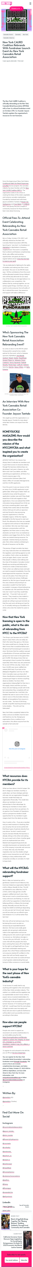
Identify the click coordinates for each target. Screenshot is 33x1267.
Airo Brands (20, 355)
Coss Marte (17, 204)
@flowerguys (7, 1188)
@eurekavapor (7, 1164)
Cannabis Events (8, 34)
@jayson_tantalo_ (8, 1131)
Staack (11, 358)
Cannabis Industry (9, 38)
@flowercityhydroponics (10, 1139)
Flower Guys (12, 365)
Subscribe (24, 1260)
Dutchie (11, 367)
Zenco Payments (15, 362)
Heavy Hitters (18, 367)
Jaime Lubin (14, 61)
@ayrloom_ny (7, 1156)
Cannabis (18, 34)
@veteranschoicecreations (11, 1176)
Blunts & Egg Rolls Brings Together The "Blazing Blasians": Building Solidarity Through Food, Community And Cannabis (20, 1223)
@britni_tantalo (8, 1135)
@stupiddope (7, 1168)
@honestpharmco (8, 1172)
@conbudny (6, 1147)
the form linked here (18, 1053)
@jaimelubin (7, 1097)
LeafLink (20, 365)
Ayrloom (5, 358)
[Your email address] (12, 1260)
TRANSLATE (16, 8)
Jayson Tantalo (7, 1206)
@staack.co (6, 1160)
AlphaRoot (6, 247)
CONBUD (26, 204)
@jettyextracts (7, 1196)
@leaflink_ (6, 1180)
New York (25, 34)
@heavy (5, 1184)
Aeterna (26, 365)
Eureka (16, 358)
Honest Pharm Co (8, 360)
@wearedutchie (8, 1192)
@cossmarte (7, 1143)
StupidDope (22, 358)
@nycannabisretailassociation (12, 1127)
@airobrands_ (7, 1151)
